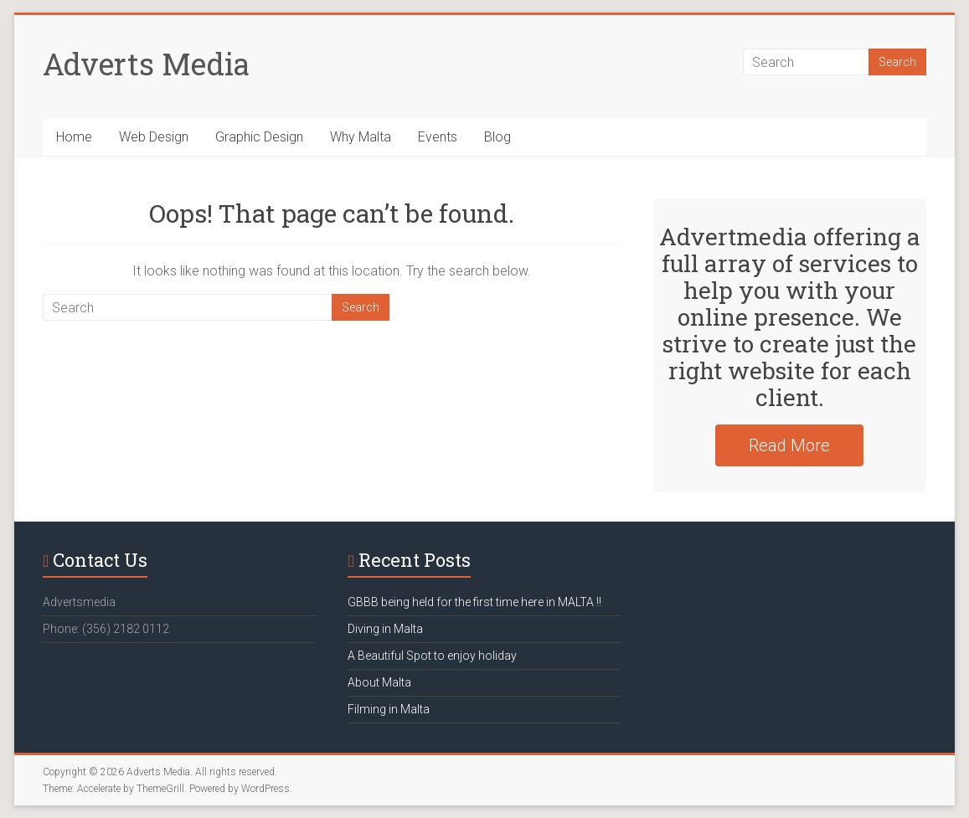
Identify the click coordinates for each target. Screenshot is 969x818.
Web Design (153, 137)
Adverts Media (146, 64)
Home (74, 137)
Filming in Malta (389, 709)
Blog (497, 137)
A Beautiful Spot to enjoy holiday (432, 655)
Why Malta (360, 137)
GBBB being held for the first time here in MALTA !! (474, 602)
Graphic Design (259, 137)
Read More (789, 445)
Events (437, 137)
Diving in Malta (385, 628)
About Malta (379, 682)
